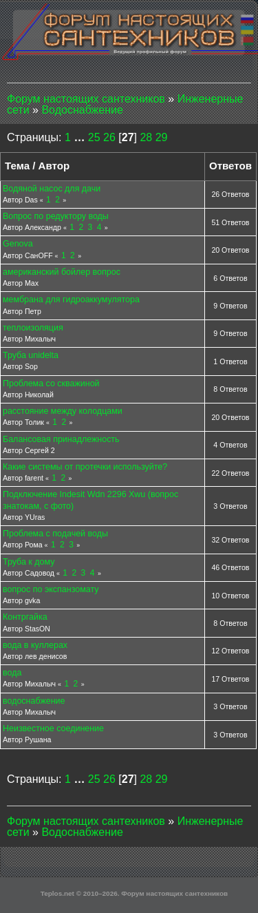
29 (161, 137)
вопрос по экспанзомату (50, 589)
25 (94, 137)
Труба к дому (28, 562)
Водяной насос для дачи (51, 188)
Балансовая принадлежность (61, 439)
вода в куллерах (35, 645)
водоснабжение (34, 701)
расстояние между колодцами (62, 411)
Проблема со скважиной (51, 383)
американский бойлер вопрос (61, 272)
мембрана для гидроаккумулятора (71, 299)
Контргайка (25, 617)
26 (109, 137)
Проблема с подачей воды (55, 533)
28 (146, 137)
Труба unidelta (30, 355)
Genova (18, 244)
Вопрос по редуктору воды (56, 216)
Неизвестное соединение (53, 728)
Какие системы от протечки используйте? (85, 467)
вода (12, 673)
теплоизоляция (33, 328)
